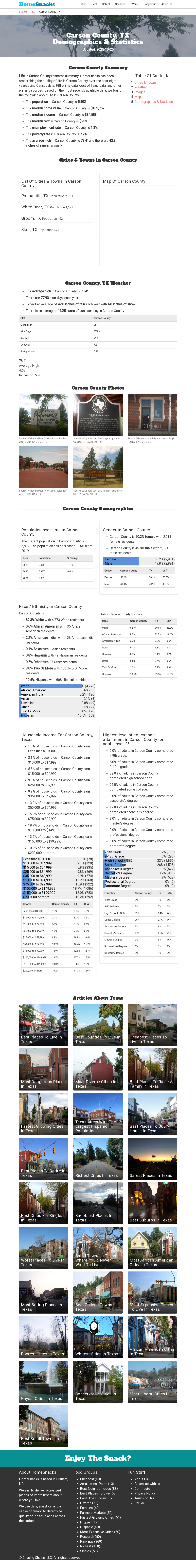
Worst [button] (134, 4)
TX (33, 11)
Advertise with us (147, 1484)
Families (86, 1508)
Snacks (37, 4)
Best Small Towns (93, 1498)
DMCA (139, 1503)
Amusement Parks (93, 1484)
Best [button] (94, 4)
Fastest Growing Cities (97, 1517)
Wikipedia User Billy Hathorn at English (156, 438)
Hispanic (86, 1527)
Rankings (86, 1541)
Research (87, 1537)
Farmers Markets (93, 1513)
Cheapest (87, 1479)
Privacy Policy (144, 1493)
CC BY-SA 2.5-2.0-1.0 (36, 442)
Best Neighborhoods (95, 1489)
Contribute (142, 1489)
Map (137, 97)
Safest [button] (106, 4)
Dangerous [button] (150, 4)
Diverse (85, 1503)
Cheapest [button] (120, 4)
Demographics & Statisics (153, 102)
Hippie (85, 1522)
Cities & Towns (145, 82)
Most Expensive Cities (96, 1532)
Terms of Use (144, 1498)
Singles (85, 1551)
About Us (166, 4)
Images (139, 92)
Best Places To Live (95, 1493)
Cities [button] (83, 4)
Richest (85, 1546)
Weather (140, 87)
